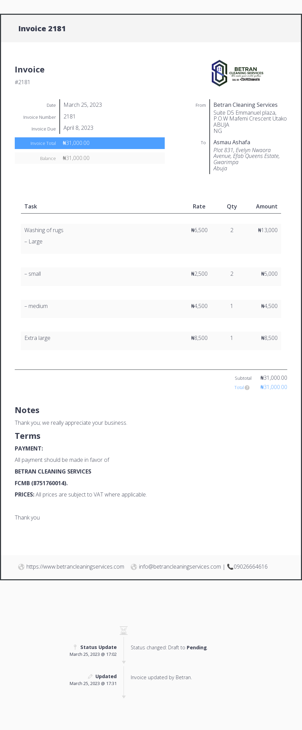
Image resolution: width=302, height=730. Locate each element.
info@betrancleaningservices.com (180, 566)
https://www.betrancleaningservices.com (75, 566)
